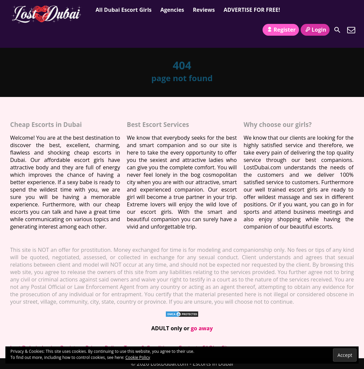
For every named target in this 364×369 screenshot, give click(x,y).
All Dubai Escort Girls (124, 9)
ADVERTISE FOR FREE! (251, 9)
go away (202, 328)
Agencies (172, 9)
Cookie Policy (137, 357)
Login (315, 29)
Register (281, 29)
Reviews (204, 9)
